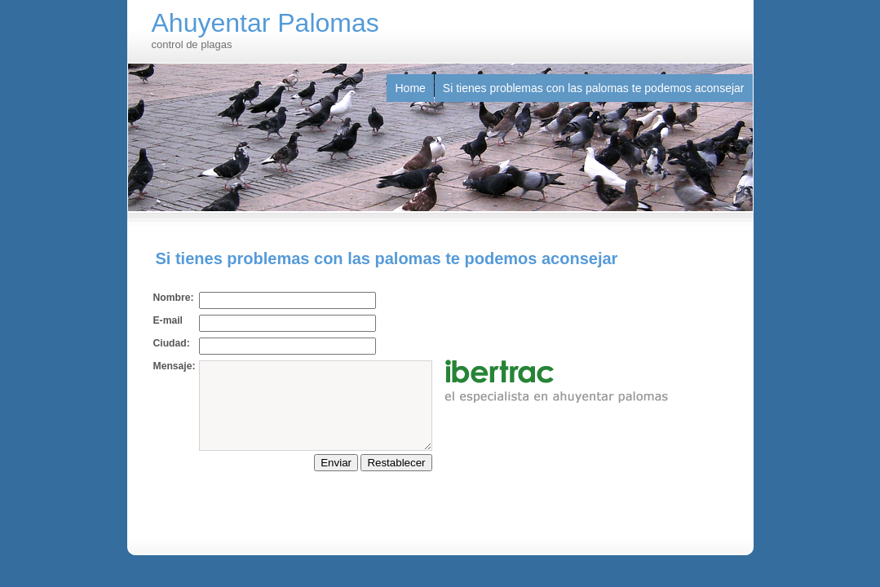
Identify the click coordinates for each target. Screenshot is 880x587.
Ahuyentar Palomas (265, 23)
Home (410, 88)
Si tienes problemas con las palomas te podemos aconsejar (594, 88)
